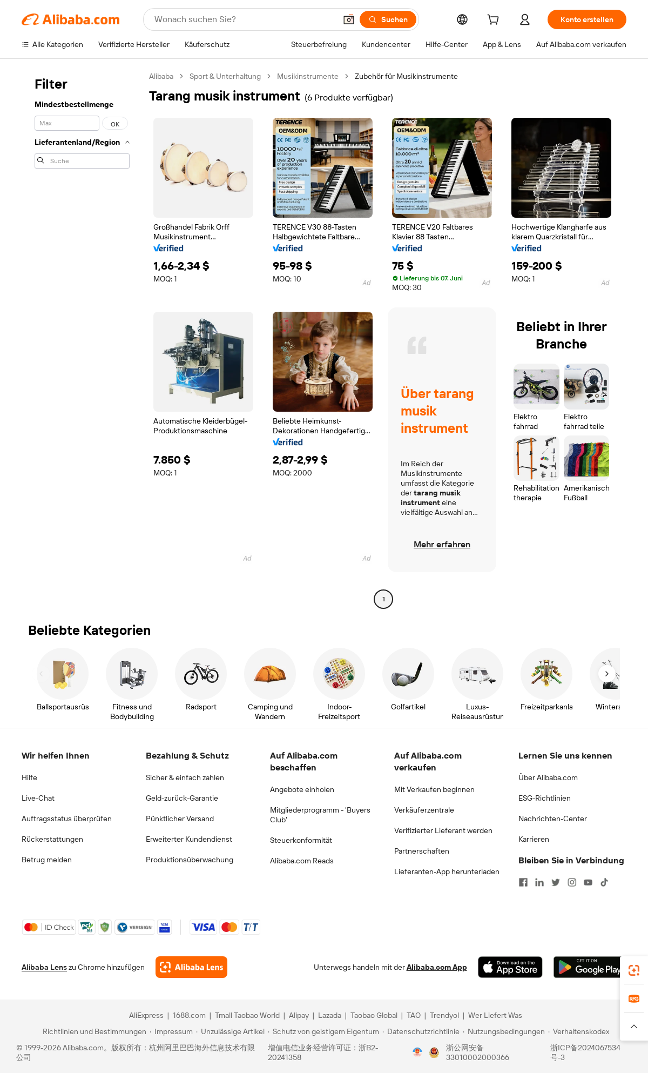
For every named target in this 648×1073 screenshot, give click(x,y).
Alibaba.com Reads (302, 860)
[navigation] (82, 339)
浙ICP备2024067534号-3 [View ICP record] (585, 1052)
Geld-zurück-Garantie (182, 798)
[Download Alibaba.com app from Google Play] (590, 967)
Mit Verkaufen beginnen (434, 789)
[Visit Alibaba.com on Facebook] (523, 882)
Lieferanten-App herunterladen (447, 871)
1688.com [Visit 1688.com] (189, 1015)
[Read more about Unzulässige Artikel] (230, 1031)
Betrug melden (47, 859)
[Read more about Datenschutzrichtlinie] (421, 1031)
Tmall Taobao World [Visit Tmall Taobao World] (247, 1015)
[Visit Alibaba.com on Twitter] (556, 882)
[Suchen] (388, 19)
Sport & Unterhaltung (225, 76)
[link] (634, 970)
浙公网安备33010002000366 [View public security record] (477, 1052)
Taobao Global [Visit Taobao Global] (373, 1015)
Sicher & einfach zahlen (185, 777)
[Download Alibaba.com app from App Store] (510, 967)
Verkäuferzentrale (424, 810)
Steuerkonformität (301, 840)
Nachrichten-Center (552, 818)
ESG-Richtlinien (544, 798)
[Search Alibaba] (244, 19)
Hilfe (29, 777)
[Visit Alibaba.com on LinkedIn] (539, 882)
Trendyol (444, 1015)
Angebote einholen (302, 789)
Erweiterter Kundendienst (189, 839)
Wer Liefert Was (495, 1015)
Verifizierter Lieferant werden (443, 830)
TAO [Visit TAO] (414, 1015)
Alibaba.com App (437, 967)
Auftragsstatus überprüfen (67, 818)
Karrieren (533, 839)
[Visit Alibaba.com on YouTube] (588, 882)
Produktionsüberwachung (189, 859)
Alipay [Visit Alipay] (299, 1015)
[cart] (495, 21)
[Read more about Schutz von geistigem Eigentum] (323, 1031)
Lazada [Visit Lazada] (329, 1015)
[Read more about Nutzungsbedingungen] (504, 1031)
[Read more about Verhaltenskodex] (578, 1031)
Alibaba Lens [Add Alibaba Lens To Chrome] (44, 967)
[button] (348, 19)
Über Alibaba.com (548, 777)
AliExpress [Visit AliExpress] (146, 1015)
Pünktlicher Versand (180, 818)
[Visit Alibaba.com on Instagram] (572, 882)
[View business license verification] (417, 1052)
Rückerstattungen (52, 839)
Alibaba (161, 76)
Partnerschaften (421, 851)
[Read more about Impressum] (171, 1031)
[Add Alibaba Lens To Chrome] (191, 967)
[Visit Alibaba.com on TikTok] (604, 882)
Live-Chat (38, 798)
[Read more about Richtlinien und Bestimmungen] (92, 1031)
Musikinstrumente (308, 76)
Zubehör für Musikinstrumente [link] (406, 76)
